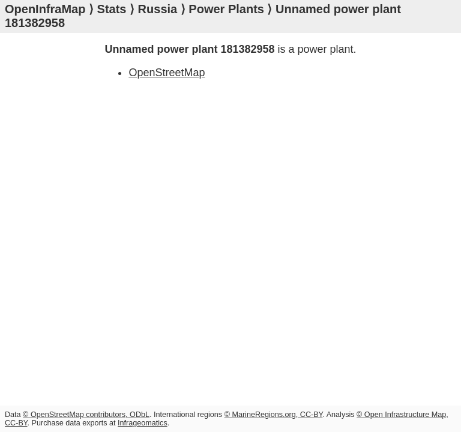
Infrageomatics (142, 423)
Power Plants (226, 9)
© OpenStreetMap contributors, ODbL (86, 414)
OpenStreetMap (166, 73)
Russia (158, 9)
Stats (112, 9)
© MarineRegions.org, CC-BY (273, 414)
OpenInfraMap (45, 9)
